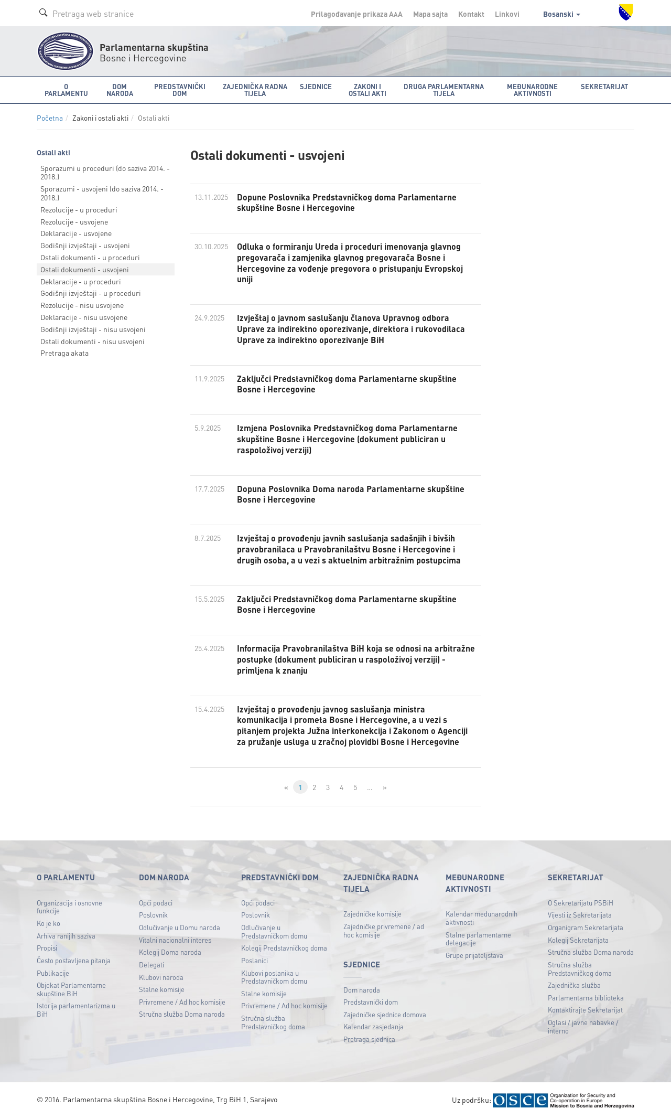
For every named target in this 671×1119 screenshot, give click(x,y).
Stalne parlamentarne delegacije (478, 938)
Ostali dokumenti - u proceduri (90, 257)
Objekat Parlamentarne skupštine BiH (71, 989)
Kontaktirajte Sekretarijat (585, 1009)
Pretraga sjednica (369, 1039)
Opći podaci (155, 902)
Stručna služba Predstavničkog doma (273, 1022)
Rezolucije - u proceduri (78, 209)
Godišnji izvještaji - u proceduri (90, 292)
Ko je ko (48, 923)
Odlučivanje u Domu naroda (179, 927)
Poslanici (254, 960)
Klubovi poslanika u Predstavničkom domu (274, 977)
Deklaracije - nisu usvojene (83, 317)
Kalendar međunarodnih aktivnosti (481, 917)
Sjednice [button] (316, 86)
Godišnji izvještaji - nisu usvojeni (93, 329)
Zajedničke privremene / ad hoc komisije (383, 930)
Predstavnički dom (370, 1001)
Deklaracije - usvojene (76, 233)
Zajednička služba (574, 985)
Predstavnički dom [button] (179, 90)
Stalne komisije (162, 989)
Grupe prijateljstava (474, 955)
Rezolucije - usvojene (74, 221)
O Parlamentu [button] (66, 90)
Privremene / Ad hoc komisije (182, 1001)
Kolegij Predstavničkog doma (284, 947)
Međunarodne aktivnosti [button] (532, 90)
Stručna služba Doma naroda (182, 1013)
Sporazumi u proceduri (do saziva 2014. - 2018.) (105, 172)
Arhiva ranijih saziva (66, 935)
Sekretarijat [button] (604, 86)
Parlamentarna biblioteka (586, 997)
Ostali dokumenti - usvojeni (84, 269)
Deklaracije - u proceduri (80, 281)
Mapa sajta (430, 13)
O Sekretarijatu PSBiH (580, 902)
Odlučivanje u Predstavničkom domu (274, 931)
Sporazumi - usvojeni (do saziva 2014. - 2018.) (102, 193)
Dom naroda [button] (119, 90)
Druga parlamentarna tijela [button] (444, 90)
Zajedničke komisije (372, 913)
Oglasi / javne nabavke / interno (583, 1026)
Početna (50, 117)
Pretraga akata (64, 352)
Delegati (151, 964)
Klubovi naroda (161, 977)
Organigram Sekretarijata (585, 927)
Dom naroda (361, 989)
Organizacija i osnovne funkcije (69, 906)
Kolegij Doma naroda (170, 951)
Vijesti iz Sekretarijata (580, 914)
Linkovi (507, 13)
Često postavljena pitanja (74, 960)
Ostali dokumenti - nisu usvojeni (92, 341)
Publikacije (53, 972)
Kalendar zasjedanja (373, 1026)
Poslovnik (153, 914)
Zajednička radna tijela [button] (255, 90)
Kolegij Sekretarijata (578, 939)
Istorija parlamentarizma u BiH (76, 1009)
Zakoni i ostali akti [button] (367, 90)
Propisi (47, 947)
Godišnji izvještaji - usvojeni (85, 245)
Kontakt (471, 13)
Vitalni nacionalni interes (175, 939)
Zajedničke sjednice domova (384, 1014)
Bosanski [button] (561, 13)
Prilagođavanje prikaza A (357, 13)
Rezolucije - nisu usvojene (82, 305)
